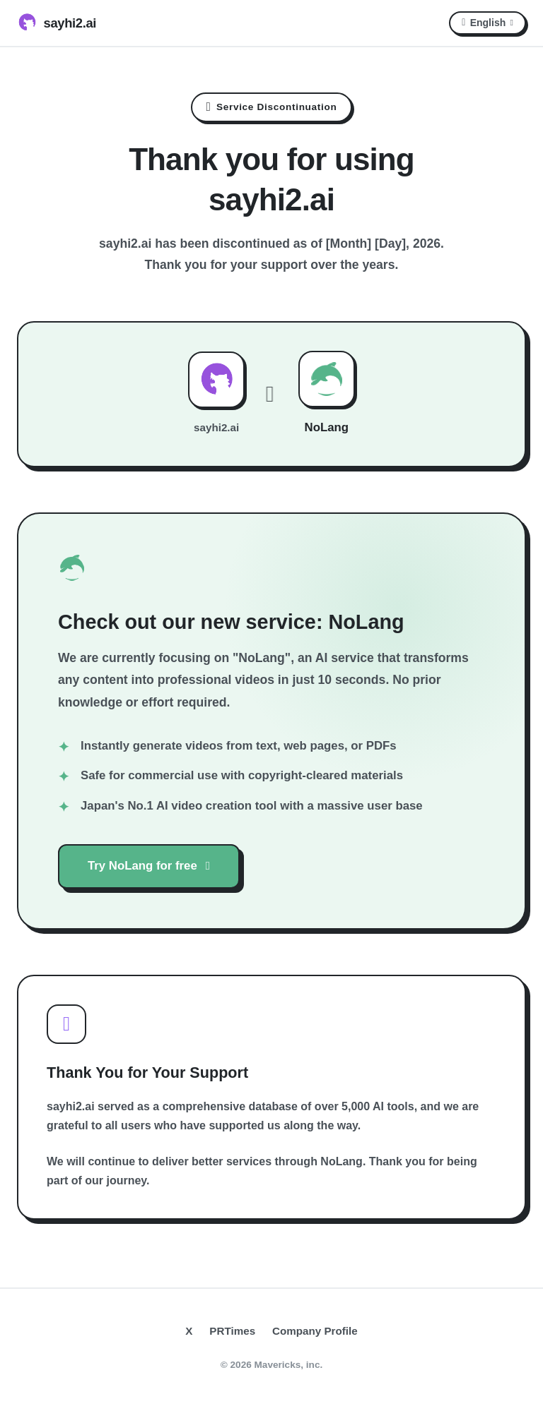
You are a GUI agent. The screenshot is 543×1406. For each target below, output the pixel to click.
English (487, 22)
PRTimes (232, 1331)
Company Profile (315, 1331)
